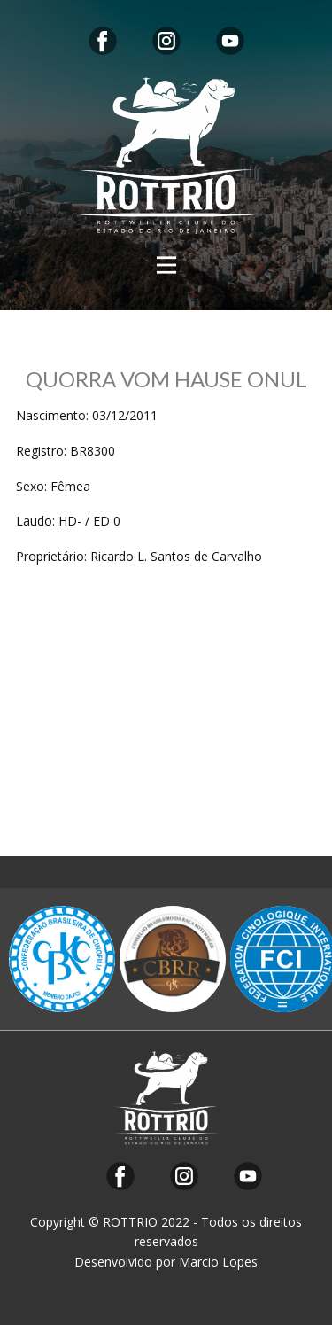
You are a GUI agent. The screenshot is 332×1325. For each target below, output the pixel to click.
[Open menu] (166, 265)
